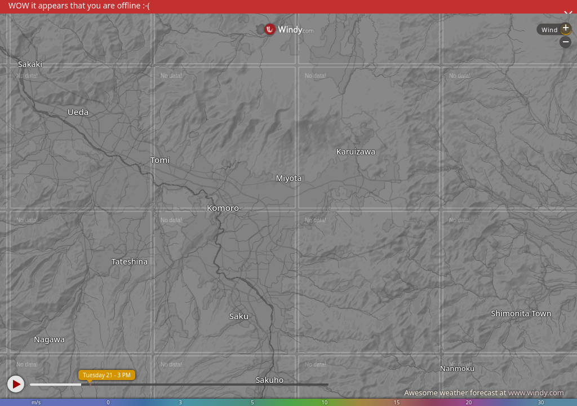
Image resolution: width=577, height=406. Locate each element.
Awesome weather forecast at (484, 392)
